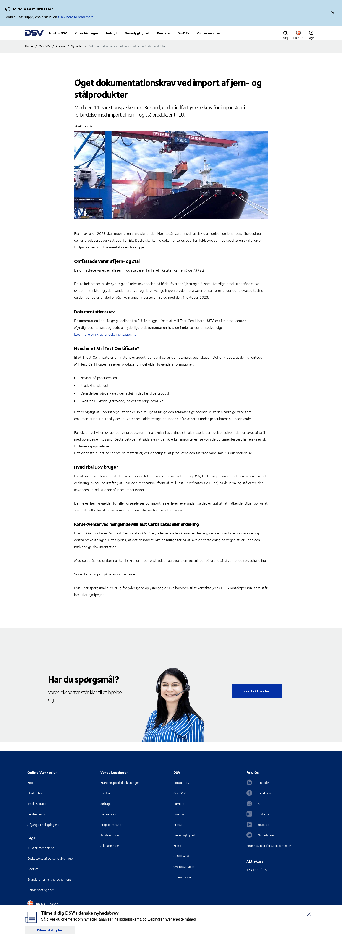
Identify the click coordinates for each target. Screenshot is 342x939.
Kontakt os (181, 782)
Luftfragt (106, 793)
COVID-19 (181, 856)
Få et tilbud (35, 793)
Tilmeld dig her (50, 930)
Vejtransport (109, 814)
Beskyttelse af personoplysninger (50, 858)
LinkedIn (264, 782)
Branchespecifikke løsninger (119, 782)
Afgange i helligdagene (43, 824)
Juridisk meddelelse (40, 847)
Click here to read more (76, 17)
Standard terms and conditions (49, 879)
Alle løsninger (109, 845)
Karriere (178, 803)
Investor (179, 814)
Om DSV (179, 793)
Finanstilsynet (183, 877)
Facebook (264, 793)
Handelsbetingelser (40, 889)
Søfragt (105, 803)
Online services (183, 866)
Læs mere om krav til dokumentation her (106, 343)
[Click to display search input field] (286, 38)
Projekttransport (112, 824)
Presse (177, 824)
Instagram (265, 814)
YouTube (263, 824)
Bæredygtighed (184, 835)
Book (30, 782)
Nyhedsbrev (266, 835)
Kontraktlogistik (111, 835)
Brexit (177, 845)
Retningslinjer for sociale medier (268, 845)
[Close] (333, 13)
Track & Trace (36, 803)
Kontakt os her (257, 700)
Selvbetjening (36, 814)
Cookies (32, 868)
